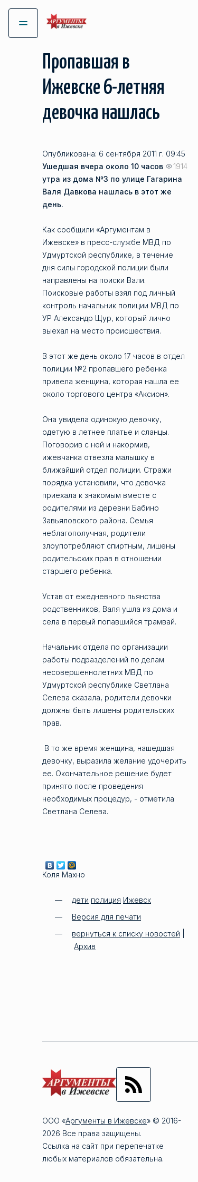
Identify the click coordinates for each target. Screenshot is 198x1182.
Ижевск (137, 899)
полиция (106, 899)
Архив (85, 946)
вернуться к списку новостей (126, 933)
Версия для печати (106, 916)
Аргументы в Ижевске (106, 1120)
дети (80, 899)
